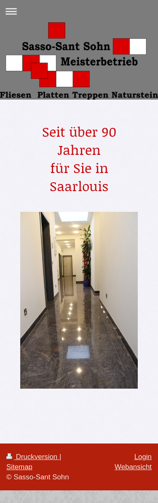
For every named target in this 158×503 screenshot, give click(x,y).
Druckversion (32, 457)
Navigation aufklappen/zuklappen (79, 11)
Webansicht (133, 467)
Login (143, 457)
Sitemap (19, 467)
